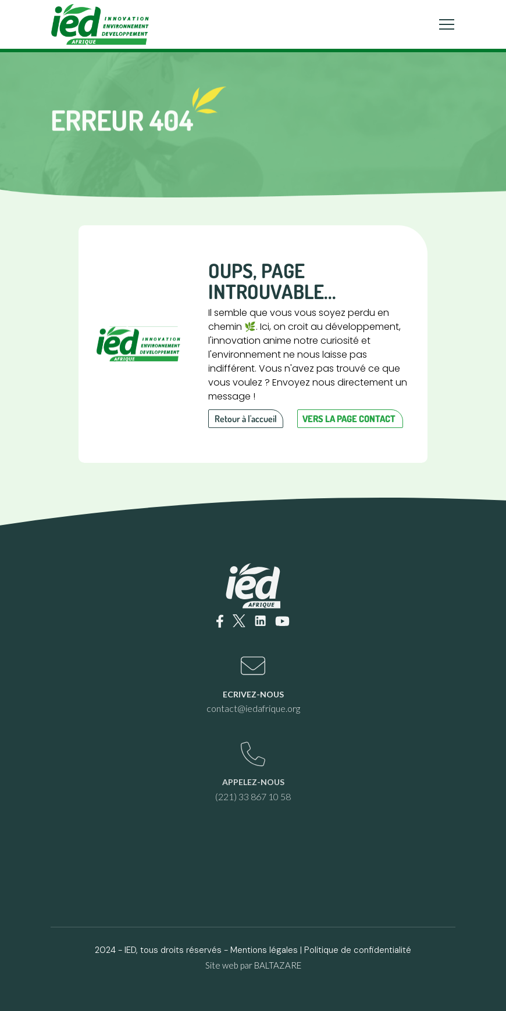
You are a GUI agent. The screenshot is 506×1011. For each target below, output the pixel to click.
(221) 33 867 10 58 (253, 796)
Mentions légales (264, 950)
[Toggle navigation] (446, 24)
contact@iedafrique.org (253, 708)
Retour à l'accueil (246, 418)
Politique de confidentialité (357, 950)
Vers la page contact (348, 418)
